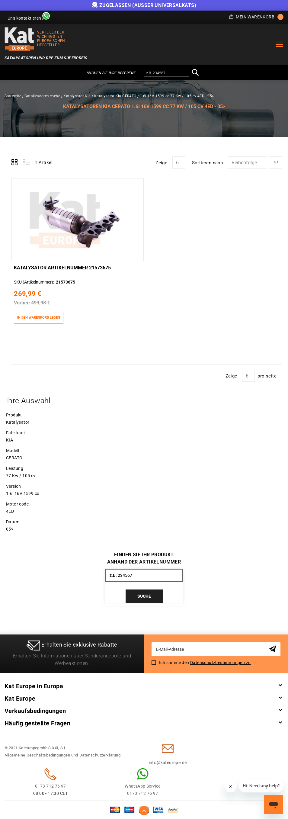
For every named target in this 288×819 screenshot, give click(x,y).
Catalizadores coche (42, 96)
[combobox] (166, 73)
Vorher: (22, 303)
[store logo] (19, 39)
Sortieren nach (207, 162)
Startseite (13, 96)
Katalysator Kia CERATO (115, 96)
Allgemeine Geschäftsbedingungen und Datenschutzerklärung (63, 755)
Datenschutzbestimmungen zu (220, 662)
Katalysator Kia (77, 96)
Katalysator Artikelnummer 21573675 (62, 268)
